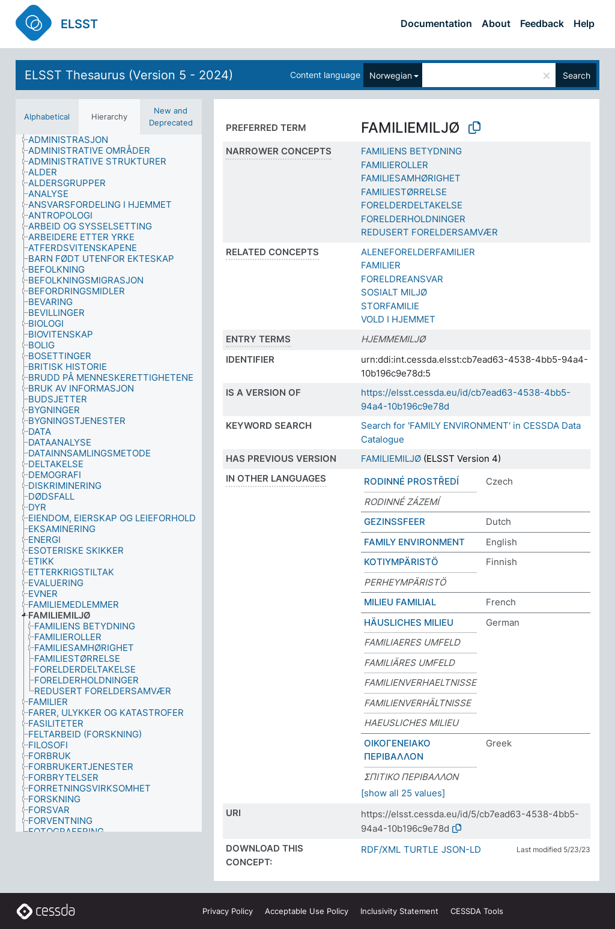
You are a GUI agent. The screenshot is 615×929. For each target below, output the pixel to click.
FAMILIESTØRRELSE (404, 192)
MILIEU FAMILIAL (400, 602)
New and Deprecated (171, 116)
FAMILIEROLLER (394, 165)
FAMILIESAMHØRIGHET (411, 178)
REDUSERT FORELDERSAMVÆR (429, 232)
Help (584, 23)
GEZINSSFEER (394, 521)
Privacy (227, 911)
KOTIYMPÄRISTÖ (401, 561)
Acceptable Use (306, 911)
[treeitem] (73, 140)
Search (576, 75)
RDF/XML (381, 849)
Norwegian (390, 75)
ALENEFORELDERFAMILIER (418, 252)
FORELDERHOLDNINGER (413, 219)
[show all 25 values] (403, 793)
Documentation (436, 23)
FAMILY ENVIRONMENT (414, 542)
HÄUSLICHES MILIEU (408, 622)
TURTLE (421, 849)
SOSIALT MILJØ (394, 292)
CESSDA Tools (476, 911)
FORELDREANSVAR (402, 279)
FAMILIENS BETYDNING (411, 151)
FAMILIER (381, 265)
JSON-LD (461, 849)
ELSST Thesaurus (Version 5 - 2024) (129, 75)
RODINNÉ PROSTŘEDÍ (411, 481)
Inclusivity (399, 911)
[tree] (109, 483)
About (496, 23)
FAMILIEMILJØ (391, 458)
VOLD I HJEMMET (398, 319)
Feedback (542, 23)
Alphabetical (47, 116)
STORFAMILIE (390, 306)
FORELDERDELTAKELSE (411, 205)
